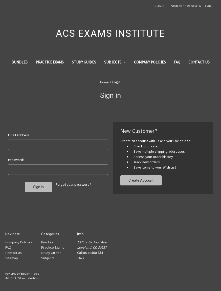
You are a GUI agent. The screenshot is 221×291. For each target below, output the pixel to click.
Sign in (176, 6)
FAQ (177, 62)
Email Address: (19, 135)
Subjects (115, 62)
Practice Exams (50, 62)
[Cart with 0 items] (209, 6)
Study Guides (84, 62)
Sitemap (11, 258)
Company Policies (150, 62)
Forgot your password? (73, 184)
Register (194, 6)
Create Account (140, 180)
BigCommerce (29, 273)
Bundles (19, 62)
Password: (16, 159)
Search (159, 6)
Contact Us (199, 62)
